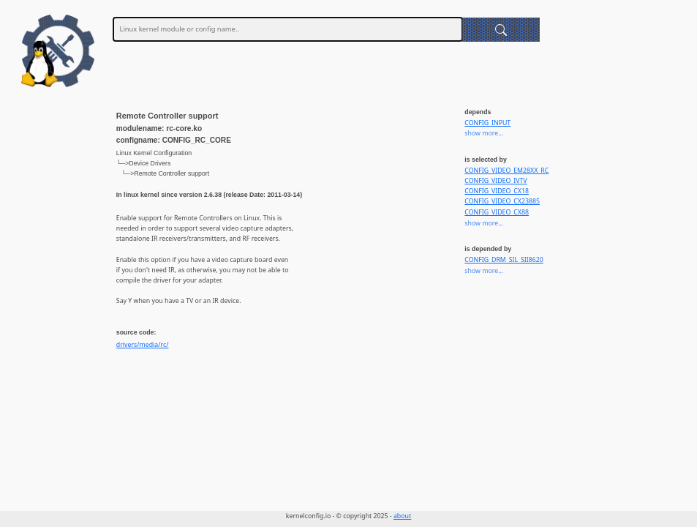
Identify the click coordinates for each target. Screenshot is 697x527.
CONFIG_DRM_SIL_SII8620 (503, 259)
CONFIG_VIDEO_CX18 (496, 191)
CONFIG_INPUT (487, 123)
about (402, 516)
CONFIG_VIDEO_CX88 (496, 212)
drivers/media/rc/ (142, 344)
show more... (483, 133)
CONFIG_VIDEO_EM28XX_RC (506, 170)
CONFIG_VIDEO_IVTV (495, 180)
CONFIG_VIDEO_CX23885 (502, 201)
